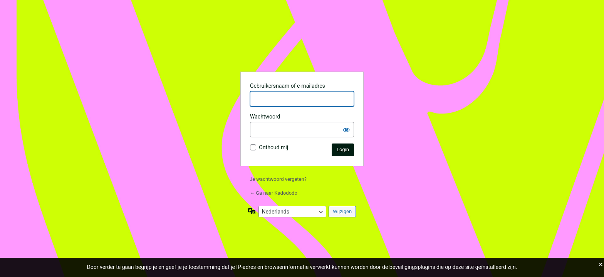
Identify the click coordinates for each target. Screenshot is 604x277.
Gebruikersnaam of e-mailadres (287, 86)
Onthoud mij (273, 147)
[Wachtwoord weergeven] (346, 129)
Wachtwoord (265, 116)
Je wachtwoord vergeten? (278, 179)
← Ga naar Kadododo (273, 193)
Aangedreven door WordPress (302, 46)
